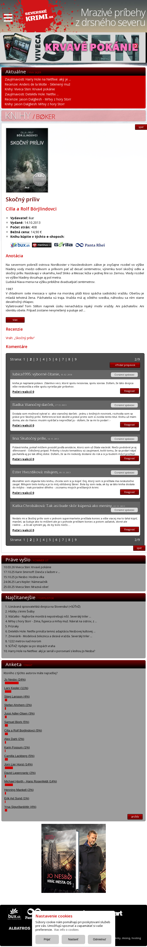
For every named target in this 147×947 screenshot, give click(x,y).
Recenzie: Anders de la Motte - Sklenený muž (37, 84)
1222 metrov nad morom (24, 641)
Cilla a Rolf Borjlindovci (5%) (23, 730)
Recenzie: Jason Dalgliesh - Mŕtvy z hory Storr (38, 99)
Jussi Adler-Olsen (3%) (19, 713)
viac (15, 320)
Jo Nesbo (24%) (15, 679)
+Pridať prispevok (125, 365)
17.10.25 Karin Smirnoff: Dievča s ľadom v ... (32, 572)
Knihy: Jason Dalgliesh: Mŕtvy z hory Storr (35, 104)
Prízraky (13, 626)
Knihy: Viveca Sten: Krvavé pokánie (30, 89)
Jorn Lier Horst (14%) (18, 764)
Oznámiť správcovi (124, 374)
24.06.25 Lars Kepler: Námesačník (25, 582)
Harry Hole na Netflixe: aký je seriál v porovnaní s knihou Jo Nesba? (51, 651)
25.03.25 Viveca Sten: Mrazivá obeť (26, 587)
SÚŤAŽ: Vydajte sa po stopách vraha (31, 646)
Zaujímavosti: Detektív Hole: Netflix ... (32, 94)
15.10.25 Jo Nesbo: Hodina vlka (24, 577)
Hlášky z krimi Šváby (21, 611)
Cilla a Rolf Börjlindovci (31, 209)
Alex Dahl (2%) (14, 738)
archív (135, 817)
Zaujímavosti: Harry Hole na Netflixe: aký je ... (38, 79)
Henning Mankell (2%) (19, 789)
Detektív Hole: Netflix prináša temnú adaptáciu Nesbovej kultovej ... (51, 631)
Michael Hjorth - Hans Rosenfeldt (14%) (30, 781)
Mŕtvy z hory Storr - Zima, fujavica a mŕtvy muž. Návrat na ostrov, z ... (52, 621)
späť (139, 548)
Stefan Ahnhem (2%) (18, 704)
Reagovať (129, 391)
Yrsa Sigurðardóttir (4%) (20, 806)
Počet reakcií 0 (23, 392)
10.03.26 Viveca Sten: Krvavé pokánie (27, 567)
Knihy (30, 115)
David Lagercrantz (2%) (20, 772)
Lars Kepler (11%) (16, 688)
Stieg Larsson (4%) (17, 696)
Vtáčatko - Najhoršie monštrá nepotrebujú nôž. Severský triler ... (49, 616)
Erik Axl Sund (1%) (16, 798)
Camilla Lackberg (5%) (19, 755)
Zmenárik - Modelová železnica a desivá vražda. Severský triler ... (50, 636)
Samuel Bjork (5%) (16, 721)
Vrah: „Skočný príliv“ (20, 338)
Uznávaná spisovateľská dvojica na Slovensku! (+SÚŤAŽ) (44, 607)
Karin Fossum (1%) (17, 747)
